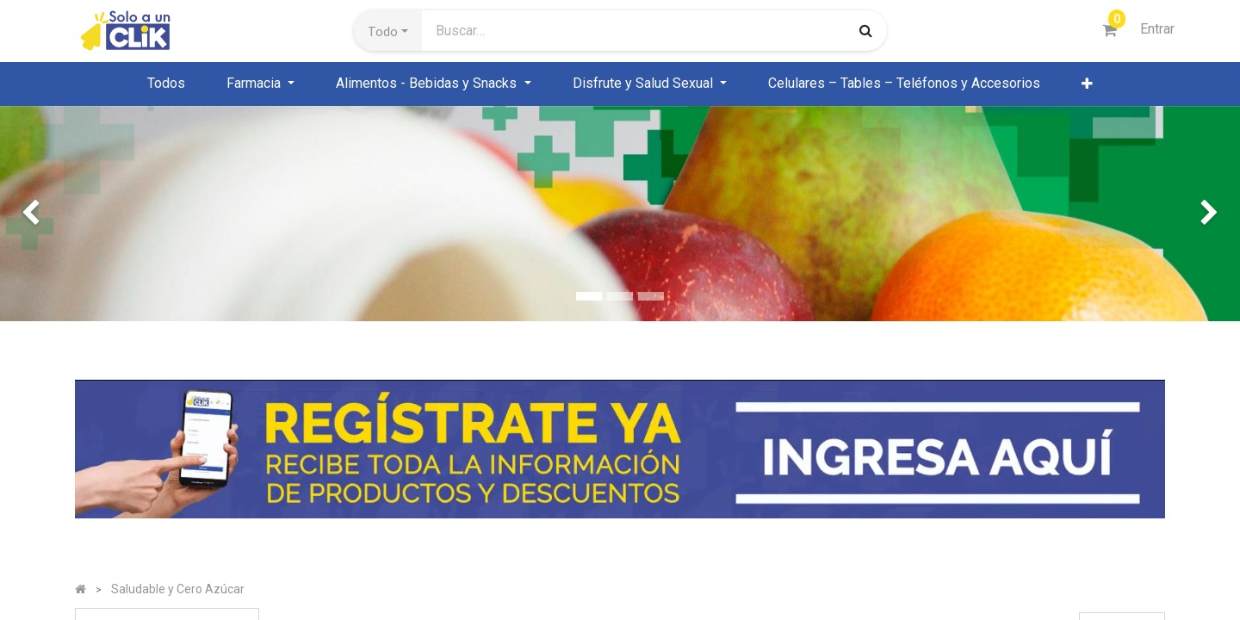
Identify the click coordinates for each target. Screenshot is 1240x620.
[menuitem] (166, 83)
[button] (388, 31)
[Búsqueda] (866, 30)
